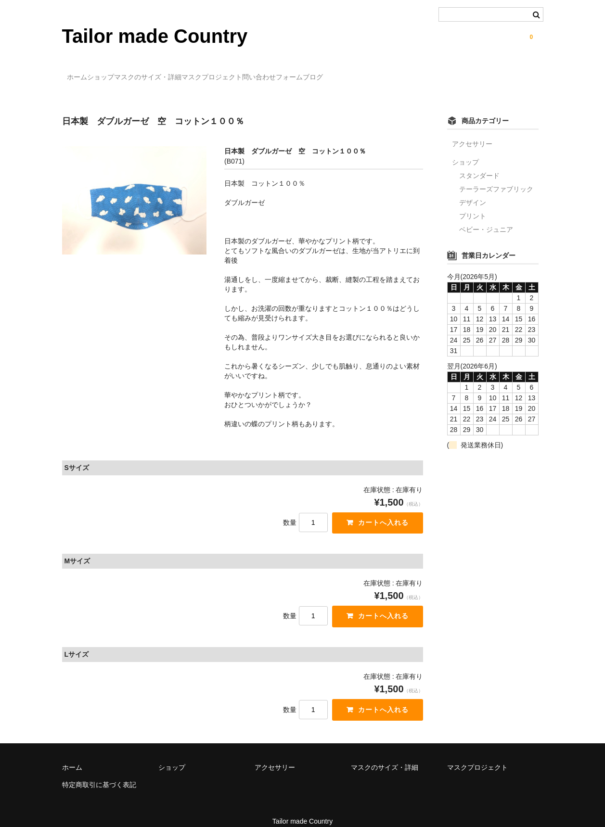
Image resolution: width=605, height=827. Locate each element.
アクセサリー (472, 130)
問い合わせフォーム (356, 72)
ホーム (82, 72)
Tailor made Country (155, 36)
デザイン (472, 188)
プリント (472, 202)
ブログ (416, 72)
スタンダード (479, 161)
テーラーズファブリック (496, 175)
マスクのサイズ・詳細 (192, 72)
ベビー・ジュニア (486, 215)
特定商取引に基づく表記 (99, 773)
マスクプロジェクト (275, 72)
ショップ (125, 72)
